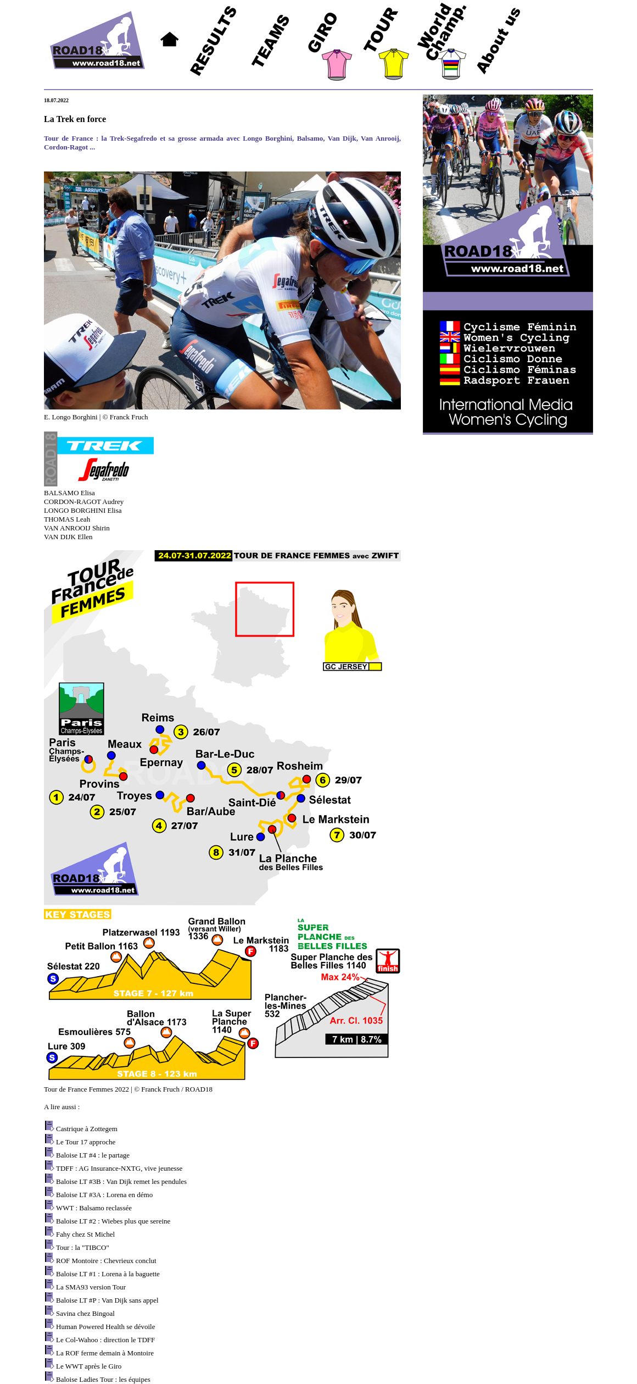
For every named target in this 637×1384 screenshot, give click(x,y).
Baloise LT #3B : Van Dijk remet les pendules (121, 1181)
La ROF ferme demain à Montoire (105, 1353)
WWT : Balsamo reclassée (94, 1208)
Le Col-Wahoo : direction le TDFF (105, 1340)
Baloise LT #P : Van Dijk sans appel (107, 1300)
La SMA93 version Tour (91, 1287)
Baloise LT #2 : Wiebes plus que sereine (113, 1221)
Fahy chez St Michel (85, 1234)
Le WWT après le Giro (88, 1366)
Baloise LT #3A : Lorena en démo (104, 1195)
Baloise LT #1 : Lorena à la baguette (108, 1274)
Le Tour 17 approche (85, 1142)
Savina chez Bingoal (85, 1313)
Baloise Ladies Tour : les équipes (103, 1379)
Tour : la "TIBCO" (82, 1247)
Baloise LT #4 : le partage (93, 1155)
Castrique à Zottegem (87, 1129)
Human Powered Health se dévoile (105, 1326)
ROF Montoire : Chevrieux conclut (106, 1260)
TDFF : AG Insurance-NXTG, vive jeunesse (119, 1168)
